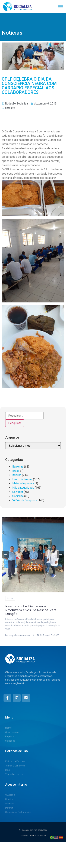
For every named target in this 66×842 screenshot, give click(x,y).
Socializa (18, 496)
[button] (60, 6)
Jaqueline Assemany (21, 635)
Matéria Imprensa (23, 483)
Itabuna (16, 475)
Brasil (15, 470)
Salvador (17, 492)
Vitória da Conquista (24, 500)
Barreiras (17, 466)
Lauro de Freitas (22, 479)
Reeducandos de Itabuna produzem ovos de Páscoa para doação (35, 610)
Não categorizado (23, 487)
